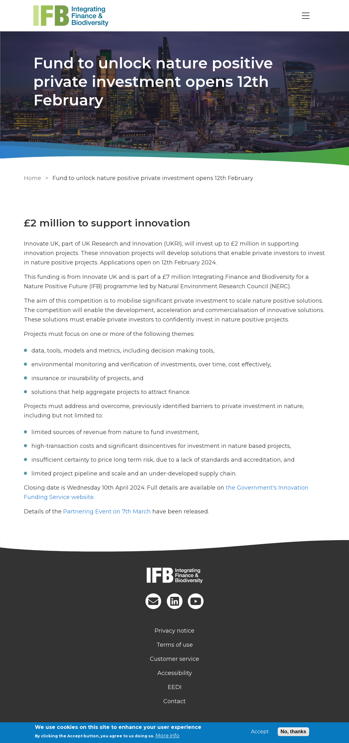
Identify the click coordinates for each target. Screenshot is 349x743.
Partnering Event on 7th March (107, 511)
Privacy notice (174, 630)
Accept (260, 732)
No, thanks (293, 731)
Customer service (174, 658)
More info (167, 736)
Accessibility (174, 673)
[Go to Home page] (81, 15)
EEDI (175, 687)
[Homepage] (174, 576)
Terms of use (174, 644)
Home (32, 178)
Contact (174, 701)
